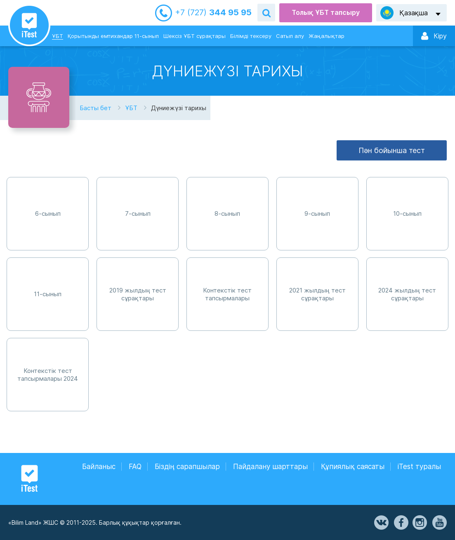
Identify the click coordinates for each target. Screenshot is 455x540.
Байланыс (99, 466)
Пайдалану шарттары (270, 466)
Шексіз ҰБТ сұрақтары (194, 36)
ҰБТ (57, 36)
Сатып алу (290, 36)
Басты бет (95, 108)
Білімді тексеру (250, 36)
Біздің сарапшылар (187, 466)
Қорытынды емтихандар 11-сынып (113, 36)
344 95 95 (213, 12)
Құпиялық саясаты (352, 466)
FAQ (135, 466)
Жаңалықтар (326, 36)
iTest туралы (419, 466)
